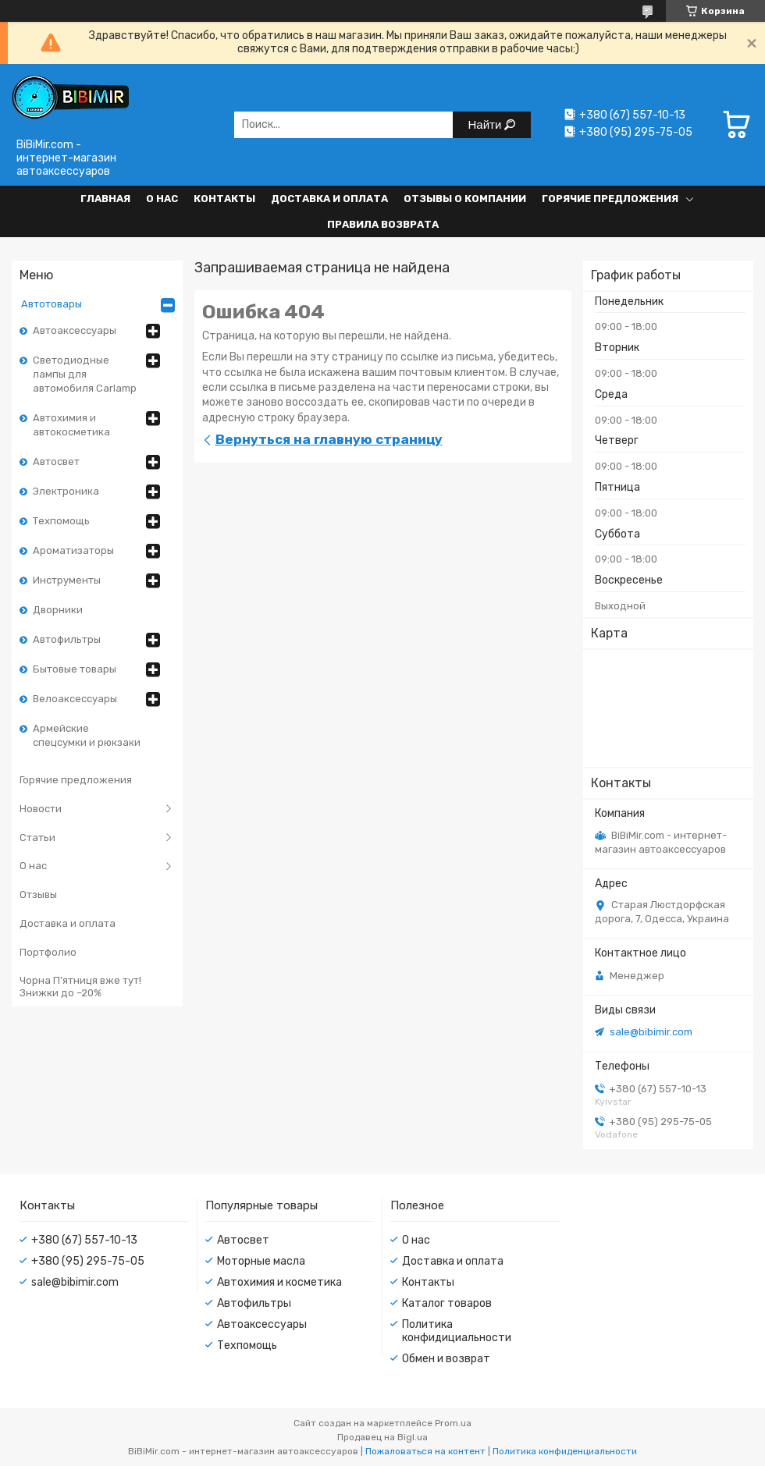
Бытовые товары (74, 669)
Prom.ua (453, 1423)
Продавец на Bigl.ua (382, 1437)
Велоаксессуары (75, 699)
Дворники (58, 610)
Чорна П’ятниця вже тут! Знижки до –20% (80, 986)
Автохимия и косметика (279, 1282)
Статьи (37, 837)
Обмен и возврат (446, 1358)
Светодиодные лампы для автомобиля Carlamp (85, 374)
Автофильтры (67, 639)
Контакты (224, 198)
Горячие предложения (610, 198)
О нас (162, 198)
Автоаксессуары (74, 330)
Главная (105, 198)
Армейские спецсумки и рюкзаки (87, 735)
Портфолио (48, 952)
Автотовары (51, 304)
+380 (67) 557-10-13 (84, 1240)
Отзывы (38, 894)
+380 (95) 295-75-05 (87, 1261)
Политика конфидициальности (456, 1331)
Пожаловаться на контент (425, 1451)
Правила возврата (383, 224)
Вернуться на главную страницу (329, 439)
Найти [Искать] (486, 124)
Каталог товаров (447, 1303)
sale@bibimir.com (651, 1032)
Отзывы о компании (465, 198)
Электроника (66, 491)
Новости (41, 809)
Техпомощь (61, 521)
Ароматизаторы (73, 550)
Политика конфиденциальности (565, 1451)
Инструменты (67, 580)
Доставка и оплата (329, 198)
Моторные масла (261, 1261)
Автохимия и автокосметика (71, 425)
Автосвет (56, 461)
